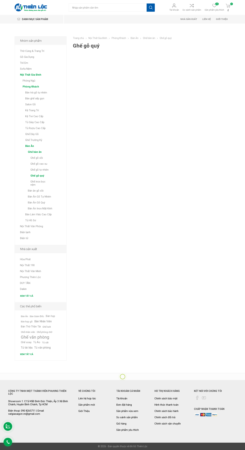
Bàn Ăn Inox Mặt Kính (40, 208)
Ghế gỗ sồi (36, 157)
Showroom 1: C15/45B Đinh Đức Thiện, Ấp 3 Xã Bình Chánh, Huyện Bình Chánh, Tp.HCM (38, 403)
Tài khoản (174, 10)
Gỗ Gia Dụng (27, 56)
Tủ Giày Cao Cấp (34, 122)
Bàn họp (50, 316)
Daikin (23, 289)
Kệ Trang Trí (32, 110)
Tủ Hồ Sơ (30, 220)
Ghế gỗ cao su (38, 163)
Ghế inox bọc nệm (37, 183)
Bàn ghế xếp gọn (34, 98)
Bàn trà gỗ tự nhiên (36, 92)
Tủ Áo (36, 342)
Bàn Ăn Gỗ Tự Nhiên (39, 196)
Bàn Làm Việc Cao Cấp (38, 214)
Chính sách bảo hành (166, 411)
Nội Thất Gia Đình (30, 74)
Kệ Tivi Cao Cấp (34, 116)
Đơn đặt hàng (124, 404)
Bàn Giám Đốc (37, 316)
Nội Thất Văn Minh (30, 271)
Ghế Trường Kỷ (33, 140)
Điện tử (24, 238)
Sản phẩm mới (86, 404)
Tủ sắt (45, 342)
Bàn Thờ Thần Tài (31, 326)
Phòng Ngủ (29, 80)
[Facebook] (197, 398)
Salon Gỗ (30, 104)
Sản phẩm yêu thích (127, 429)
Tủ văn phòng (42, 347)
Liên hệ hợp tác (87, 398)
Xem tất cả (26, 296)
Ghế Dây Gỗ (32, 134)
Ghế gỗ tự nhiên (39, 169)
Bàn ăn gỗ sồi (36, 190)
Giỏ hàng (121, 423)
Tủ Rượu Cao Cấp (35, 128)
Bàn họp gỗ (27, 321)
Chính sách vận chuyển (167, 423)
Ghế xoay (26, 342)
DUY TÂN (25, 283)
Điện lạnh (25, 232)
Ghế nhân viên (28, 332)
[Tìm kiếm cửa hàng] (108, 7)
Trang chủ (78, 38)
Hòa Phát (25, 259)
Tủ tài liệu (27, 347)
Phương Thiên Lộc (30, 277)
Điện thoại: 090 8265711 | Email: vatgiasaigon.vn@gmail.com (26, 412)
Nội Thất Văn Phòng (31, 226)
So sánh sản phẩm (191, 10)
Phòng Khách (31, 86)
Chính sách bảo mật (165, 398)
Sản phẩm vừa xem (127, 411)
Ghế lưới (46, 326)
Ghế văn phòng (35, 337)
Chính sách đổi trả (164, 417)
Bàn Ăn (29, 146)
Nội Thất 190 (27, 265)
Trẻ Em (24, 62)
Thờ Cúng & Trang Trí (32, 51)
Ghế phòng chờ (44, 332)
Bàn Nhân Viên (43, 321)
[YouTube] (204, 398)
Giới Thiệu (84, 411)
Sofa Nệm (26, 68)
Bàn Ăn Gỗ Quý (36, 202)
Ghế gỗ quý (37, 175)
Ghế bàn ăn (35, 151)
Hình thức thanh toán (166, 404)
